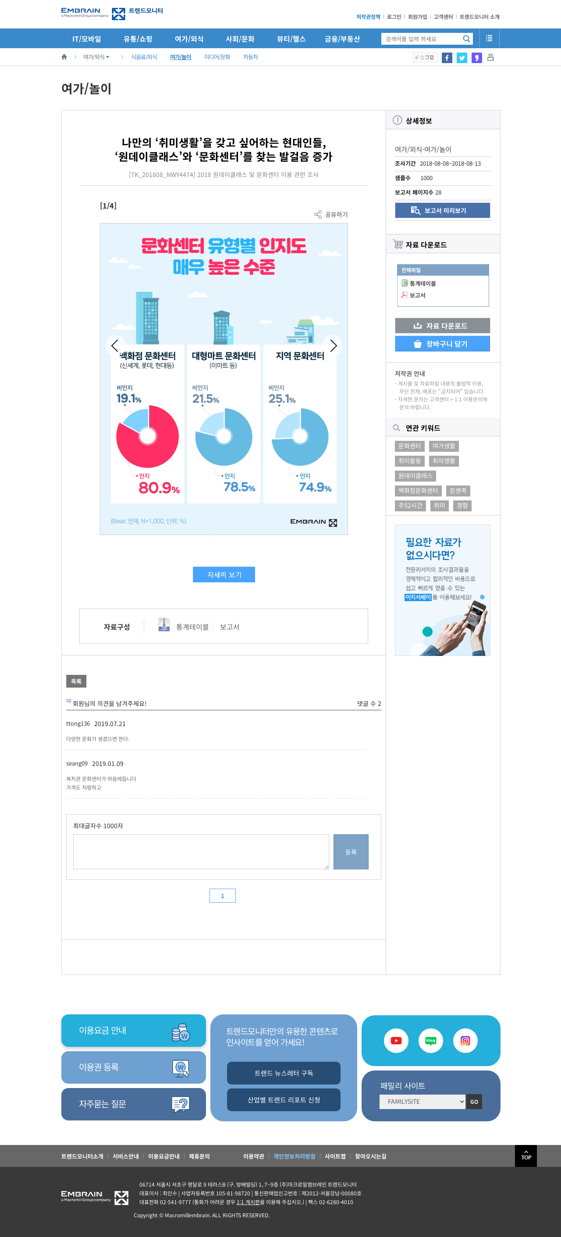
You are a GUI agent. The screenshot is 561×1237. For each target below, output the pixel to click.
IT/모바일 (86, 38)
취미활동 (409, 460)
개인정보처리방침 (294, 1156)
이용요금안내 (164, 1156)
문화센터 (409, 445)
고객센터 (443, 16)
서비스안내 (126, 1156)
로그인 (394, 16)
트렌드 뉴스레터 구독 (284, 1073)
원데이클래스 (415, 475)
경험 (462, 505)
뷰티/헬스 (291, 38)
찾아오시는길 (371, 1156)
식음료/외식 (144, 57)
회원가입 (417, 16)
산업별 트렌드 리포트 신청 (284, 1099)
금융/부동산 (342, 38)
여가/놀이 (180, 57)
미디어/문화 (217, 57)
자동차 (250, 57)
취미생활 (444, 460)
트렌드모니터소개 (82, 1156)
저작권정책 (368, 16)
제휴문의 (199, 1156)
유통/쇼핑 (138, 38)
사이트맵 (335, 1156)
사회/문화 (240, 38)
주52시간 (410, 505)
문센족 (458, 490)
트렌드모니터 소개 (480, 16)
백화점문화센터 (418, 490)
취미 (439, 505)
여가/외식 (189, 38)
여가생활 (444, 445)
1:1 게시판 (248, 1201)
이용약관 (253, 1156)
